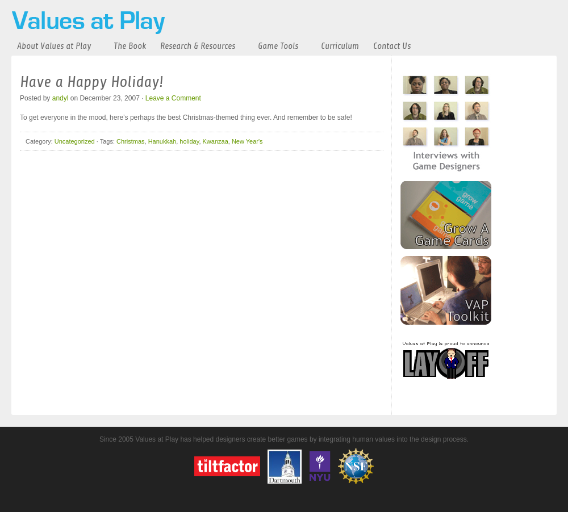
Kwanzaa (215, 141)
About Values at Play (54, 46)
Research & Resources (197, 46)
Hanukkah (162, 141)
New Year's (247, 141)
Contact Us (392, 46)
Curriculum (340, 46)
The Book (130, 46)
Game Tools (278, 46)
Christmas (130, 141)
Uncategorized (75, 141)
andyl (60, 98)
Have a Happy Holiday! (91, 82)
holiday (189, 141)
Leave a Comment (173, 98)
